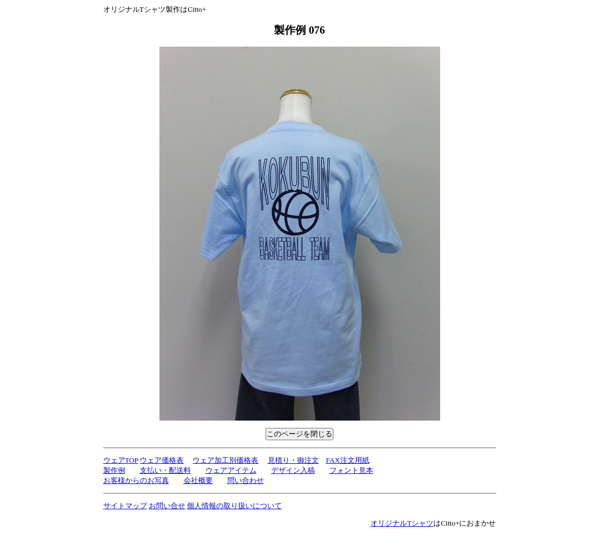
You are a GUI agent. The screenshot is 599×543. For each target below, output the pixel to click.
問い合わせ (245, 480)
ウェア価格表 (162, 460)
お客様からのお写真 (136, 480)
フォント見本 (351, 470)
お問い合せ (167, 505)
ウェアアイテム (231, 470)
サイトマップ (125, 505)
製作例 (114, 470)
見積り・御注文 (293, 460)
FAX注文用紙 (347, 460)
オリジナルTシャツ (402, 523)
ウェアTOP (120, 460)
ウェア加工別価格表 (225, 460)
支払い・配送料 (165, 470)
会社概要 (198, 480)
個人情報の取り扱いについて (234, 505)
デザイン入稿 (293, 470)
